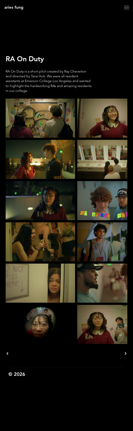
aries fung (13, 7)
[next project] (125, 353)
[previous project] (8, 353)
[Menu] (126, 7)
